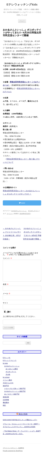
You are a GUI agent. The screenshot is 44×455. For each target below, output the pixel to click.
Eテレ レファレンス (9, 360)
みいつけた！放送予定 (11, 394)
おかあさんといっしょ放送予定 (15, 391)
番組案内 (6, 402)
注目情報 (6, 400)
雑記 (4, 405)
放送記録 (6, 397)
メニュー (22, 21)
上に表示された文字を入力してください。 (19, 316)
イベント (10, 213)
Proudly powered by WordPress (13, 451)
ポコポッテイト (33, 211)
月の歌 (8, 374)
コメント (7, 258)
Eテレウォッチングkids (21, 4)
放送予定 (6, 386)
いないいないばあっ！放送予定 (15, 388)
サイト (5, 303)
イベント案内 (7, 380)
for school (6, 377)
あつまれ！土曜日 (12, 369)
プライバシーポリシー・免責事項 (13, 448)
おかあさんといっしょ (19, 211)
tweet (22, 203)
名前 (6, 284)
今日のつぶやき (8, 383)
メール (6, 293)
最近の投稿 (23, 414)
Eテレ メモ (6, 358)
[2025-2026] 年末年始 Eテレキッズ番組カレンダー (20, 420)
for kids (5, 363)
